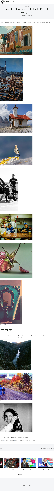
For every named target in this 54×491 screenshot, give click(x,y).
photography (11, 440)
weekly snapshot (21, 440)
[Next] (51, 466)
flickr (2, 440)
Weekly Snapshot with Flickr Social (30, 440)
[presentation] (11, 463)
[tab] (18, 474)
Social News (27, 6)
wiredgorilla (24, 15)
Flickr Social (6, 440)
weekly (16, 440)
